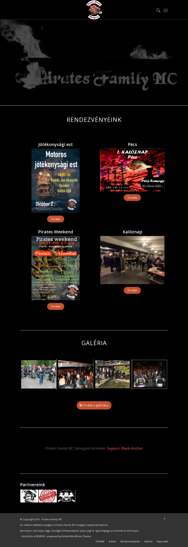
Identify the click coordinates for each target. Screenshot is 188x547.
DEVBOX (40, 536)
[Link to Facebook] (164, 519)
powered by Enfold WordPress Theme (69, 536)
